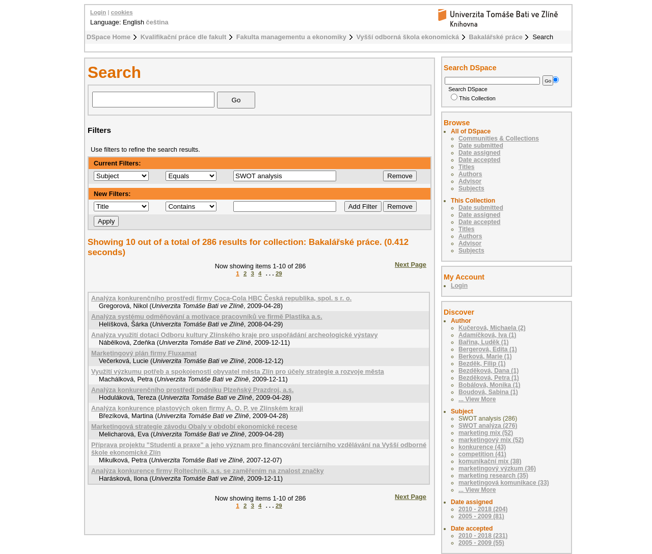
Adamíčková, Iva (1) (487, 335)
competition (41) (482, 454)
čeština (157, 22)
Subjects (471, 188)
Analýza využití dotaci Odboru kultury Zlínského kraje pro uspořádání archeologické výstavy (234, 335)
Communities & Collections (498, 138)
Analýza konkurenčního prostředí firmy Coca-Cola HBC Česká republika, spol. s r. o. (221, 298)
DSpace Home (108, 37)
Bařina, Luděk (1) (483, 342)
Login (98, 12)
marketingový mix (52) (491, 440)
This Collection (473, 98)
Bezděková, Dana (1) (488, 370)
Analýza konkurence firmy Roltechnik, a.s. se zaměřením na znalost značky (207, 471)
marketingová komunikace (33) (503, 482)
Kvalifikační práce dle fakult (184, 37)
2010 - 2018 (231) (483, 535)
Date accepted (479, 159)
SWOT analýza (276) (488, 425)
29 (279, 273)
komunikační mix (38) (490, 461)
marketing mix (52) (485, 432)
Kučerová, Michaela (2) (492, 327)
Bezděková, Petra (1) (488, 377)
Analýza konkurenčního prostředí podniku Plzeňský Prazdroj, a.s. (192, 390)
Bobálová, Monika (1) (489, 385)
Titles (466, 167)
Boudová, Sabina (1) (488, 392)
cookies (122, 12)
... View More (477, 399)
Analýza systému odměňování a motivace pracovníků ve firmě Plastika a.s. (206, 316)
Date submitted (480, 145)
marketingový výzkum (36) (497, 468)
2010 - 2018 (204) (483, 509)
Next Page (410, 264)
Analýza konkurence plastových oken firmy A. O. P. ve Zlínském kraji (197, 408)
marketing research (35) (493, 475)
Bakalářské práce (496, 37)
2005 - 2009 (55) (481, 542)
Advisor (469, 181)
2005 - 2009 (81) (481, 516)
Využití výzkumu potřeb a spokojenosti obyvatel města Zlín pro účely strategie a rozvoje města (237, 371)
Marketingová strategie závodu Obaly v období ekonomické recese (194, 426)
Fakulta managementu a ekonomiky (291, 37)
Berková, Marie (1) (485, 356)
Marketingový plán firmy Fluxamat (144, 353)
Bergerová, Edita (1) (487, 349)
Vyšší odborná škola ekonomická (408, 37)
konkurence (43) (482, 447)
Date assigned (479, 152)
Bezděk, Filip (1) (482, 363)
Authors (470, 174)
